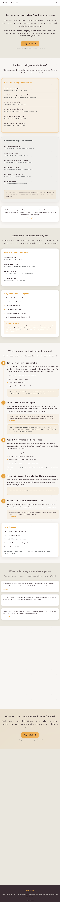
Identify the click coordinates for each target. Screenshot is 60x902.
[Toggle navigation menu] (57, 3)
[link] (30, 43)
